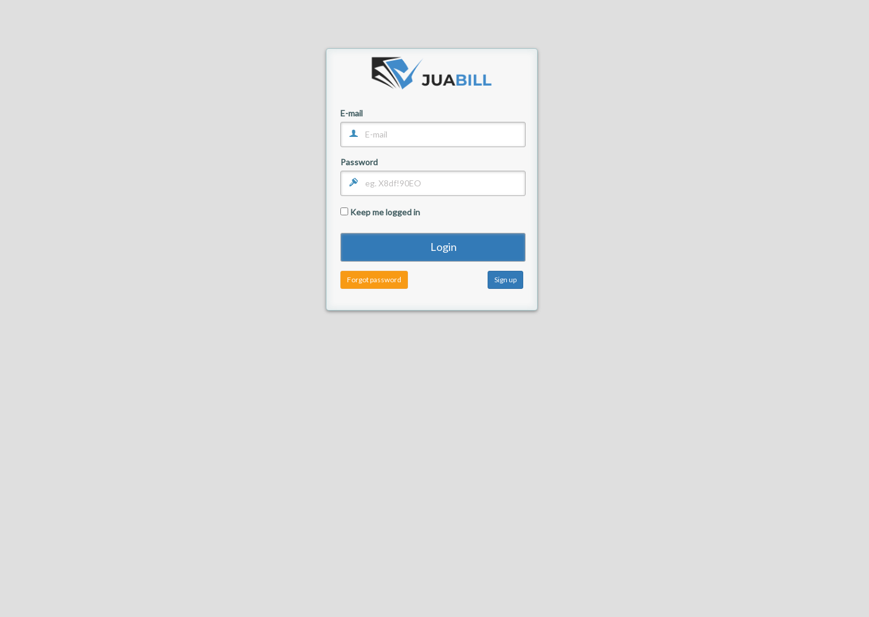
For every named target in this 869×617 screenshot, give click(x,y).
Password (359, 162)
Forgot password (374, 279)
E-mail (351, 113)
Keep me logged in (380, 212)
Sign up (505, 279)
